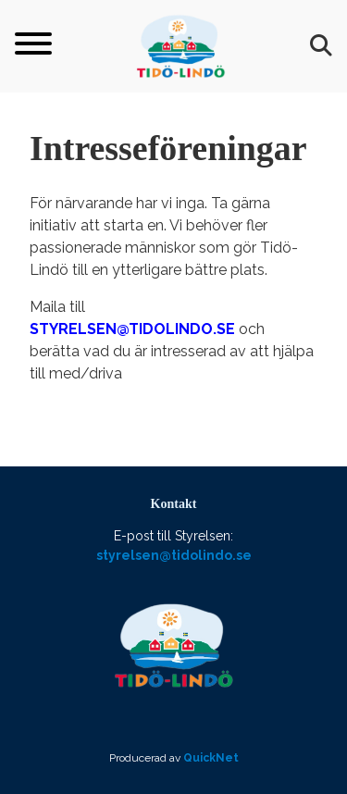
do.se (212, 329)
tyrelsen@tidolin (114, 329)
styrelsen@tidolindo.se (174, 555)
